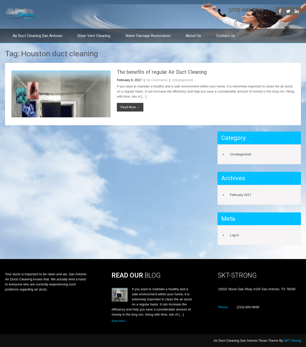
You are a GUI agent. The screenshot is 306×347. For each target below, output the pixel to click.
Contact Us (225, 35)
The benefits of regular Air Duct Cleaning (162, 72)
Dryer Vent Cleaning (94, 35)
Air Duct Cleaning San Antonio (37, 35)
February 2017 (240, 195)
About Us (193, 35)
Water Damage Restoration (147, 35)
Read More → (130, 107)
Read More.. (119, 320)
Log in (234, 235)
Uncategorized (182, 80)
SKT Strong (292, 340)
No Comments (156, 80)
